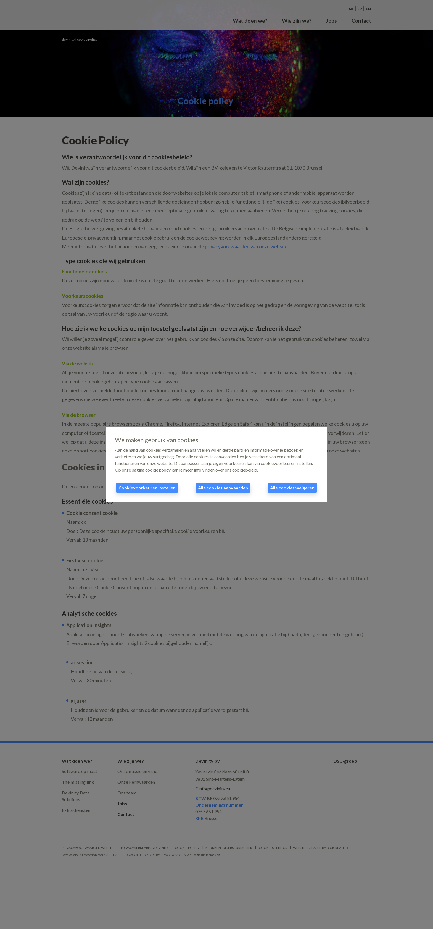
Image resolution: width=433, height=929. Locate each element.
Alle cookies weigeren (292, 487)
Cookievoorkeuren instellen (147, 487)
